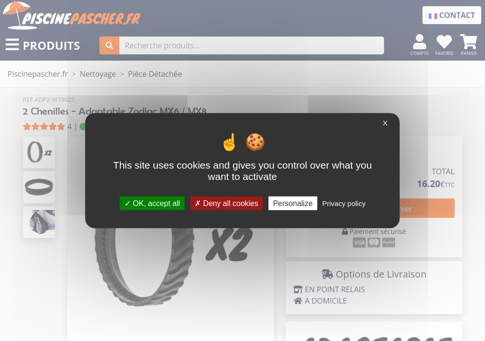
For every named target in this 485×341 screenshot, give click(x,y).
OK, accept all (152, 203)
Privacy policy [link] (344, 203)
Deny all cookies (226, 203)
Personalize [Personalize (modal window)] (293, 203)
